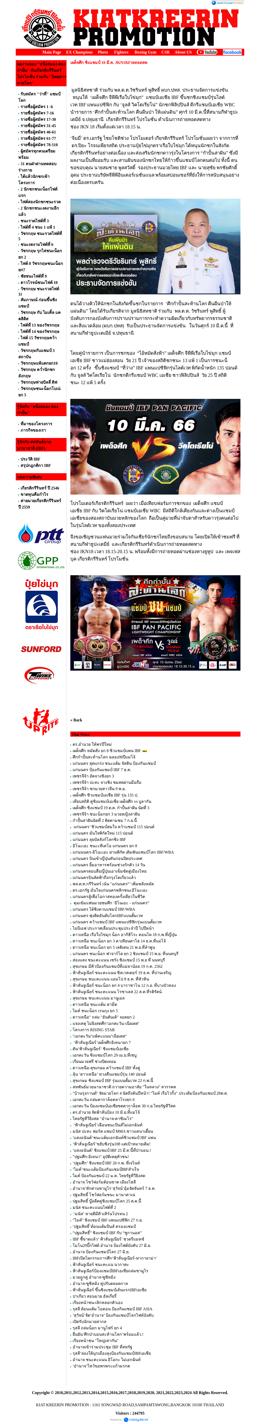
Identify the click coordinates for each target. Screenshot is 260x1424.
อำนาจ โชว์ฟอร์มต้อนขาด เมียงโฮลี (104, 1182)
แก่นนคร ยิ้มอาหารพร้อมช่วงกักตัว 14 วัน (109, 865)
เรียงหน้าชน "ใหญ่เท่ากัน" (95, 1340)
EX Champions (79, 52)
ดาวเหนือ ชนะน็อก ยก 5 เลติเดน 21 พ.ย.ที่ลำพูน (114, 947)
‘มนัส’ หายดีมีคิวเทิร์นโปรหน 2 (101, 1214)
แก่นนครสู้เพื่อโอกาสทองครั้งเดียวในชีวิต (109, 896)
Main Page (51, 52)
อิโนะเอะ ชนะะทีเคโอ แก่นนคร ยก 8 (105, 846)
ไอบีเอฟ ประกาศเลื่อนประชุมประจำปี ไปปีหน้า (113, 928)
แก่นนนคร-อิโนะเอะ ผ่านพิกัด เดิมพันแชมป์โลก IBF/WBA (123, 852)
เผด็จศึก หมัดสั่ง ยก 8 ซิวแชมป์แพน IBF (107, 751)
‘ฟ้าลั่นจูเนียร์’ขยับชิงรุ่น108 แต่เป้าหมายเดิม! (112, 1144)
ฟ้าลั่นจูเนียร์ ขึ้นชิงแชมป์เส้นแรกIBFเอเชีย (110, 1290)
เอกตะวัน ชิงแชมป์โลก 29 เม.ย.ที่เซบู (105, 1055)
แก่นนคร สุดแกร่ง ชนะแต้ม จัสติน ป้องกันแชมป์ (114, 763)
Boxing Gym (145, 52)
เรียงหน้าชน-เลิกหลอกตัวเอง (98, 1302)
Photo (103, 52)
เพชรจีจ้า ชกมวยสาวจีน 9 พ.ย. (99, 789)
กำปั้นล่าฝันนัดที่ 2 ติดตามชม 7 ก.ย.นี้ (105, 820)
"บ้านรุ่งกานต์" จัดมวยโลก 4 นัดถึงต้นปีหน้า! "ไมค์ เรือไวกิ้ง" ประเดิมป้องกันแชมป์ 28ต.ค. (150, 1093)
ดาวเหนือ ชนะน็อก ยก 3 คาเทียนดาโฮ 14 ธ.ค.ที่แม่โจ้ (120, 941)
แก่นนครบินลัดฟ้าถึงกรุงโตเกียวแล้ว (104, 877)
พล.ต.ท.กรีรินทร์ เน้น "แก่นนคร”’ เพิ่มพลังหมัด (113, 884)
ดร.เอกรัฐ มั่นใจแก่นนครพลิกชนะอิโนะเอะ (110, 890)
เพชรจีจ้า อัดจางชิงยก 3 (93, 776)
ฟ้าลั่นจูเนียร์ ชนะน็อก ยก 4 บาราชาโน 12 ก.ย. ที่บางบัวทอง (124, 985)
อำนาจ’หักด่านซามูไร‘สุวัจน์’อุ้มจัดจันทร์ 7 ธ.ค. (114, 1188)
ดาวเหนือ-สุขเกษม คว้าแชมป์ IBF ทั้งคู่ (106, 1068)
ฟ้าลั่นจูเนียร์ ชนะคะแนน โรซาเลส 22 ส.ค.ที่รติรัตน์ (117, 992)
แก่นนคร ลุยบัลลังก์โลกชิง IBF (99, 839)
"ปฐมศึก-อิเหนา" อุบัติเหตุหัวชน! (101, 1157)
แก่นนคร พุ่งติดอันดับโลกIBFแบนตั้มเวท (108, 915)
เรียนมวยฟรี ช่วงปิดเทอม (94, 1061)
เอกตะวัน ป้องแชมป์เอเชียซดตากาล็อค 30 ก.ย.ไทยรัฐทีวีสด (124, 1106)
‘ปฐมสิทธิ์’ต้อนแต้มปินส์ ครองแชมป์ (104, 1226)
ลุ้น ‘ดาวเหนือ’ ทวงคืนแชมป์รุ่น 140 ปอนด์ (110, 1074)
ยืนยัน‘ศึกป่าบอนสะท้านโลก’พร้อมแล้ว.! (108, 1334)
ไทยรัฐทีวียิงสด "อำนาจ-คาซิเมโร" (103, 1118)
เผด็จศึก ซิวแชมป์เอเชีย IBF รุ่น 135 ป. (105, 795)
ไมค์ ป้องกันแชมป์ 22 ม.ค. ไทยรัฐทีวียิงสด (109, 1176)
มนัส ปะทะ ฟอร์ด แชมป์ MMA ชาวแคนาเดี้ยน (113, 1131)
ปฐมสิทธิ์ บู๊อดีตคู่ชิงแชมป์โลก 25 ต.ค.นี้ (107, 1201)
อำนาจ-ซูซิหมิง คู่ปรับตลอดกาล (100, 1283)
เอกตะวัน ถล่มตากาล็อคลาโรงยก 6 (104, 1099)
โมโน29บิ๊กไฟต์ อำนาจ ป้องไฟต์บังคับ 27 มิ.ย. (112, 1245)
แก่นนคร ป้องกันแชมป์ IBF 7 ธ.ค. (102, 770)
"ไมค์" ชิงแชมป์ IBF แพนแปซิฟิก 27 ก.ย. (108, 1220)
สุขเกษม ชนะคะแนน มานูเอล (99, 998)
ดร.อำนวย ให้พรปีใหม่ (92, 744)
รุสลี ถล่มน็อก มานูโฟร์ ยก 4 (97, 1328)
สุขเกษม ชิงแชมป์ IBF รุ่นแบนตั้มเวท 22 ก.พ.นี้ (113, 1080)
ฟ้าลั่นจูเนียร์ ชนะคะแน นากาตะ (101, 1264)
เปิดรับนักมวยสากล (89, 1321)
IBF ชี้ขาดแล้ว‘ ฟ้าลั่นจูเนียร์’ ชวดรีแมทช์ (108, 1239)
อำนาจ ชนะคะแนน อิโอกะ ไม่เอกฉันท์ (107, 1360)
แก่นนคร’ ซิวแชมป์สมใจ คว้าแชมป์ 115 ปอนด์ (113, 827)
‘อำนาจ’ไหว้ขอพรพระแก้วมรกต (101, 1366)
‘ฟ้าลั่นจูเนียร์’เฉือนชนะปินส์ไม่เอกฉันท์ (107, 1125)
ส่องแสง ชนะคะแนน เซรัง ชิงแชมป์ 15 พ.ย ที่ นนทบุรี (119, 960)
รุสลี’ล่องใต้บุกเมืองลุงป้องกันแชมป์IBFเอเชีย (112, 1353)
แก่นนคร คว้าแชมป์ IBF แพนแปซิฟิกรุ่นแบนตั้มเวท (117, 922)
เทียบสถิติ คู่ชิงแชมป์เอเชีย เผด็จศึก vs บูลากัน (112, 801)
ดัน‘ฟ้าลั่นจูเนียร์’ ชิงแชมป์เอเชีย (100, 1049)
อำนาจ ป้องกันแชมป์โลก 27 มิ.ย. (101, 1252)
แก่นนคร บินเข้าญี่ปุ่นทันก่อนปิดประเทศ (107, 858)
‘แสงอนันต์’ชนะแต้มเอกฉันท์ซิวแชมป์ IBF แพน (114, 1137)
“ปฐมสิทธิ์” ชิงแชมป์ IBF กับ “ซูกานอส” (107, 1233)
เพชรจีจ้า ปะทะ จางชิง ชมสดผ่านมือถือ (107, 782)
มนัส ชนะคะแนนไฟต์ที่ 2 (94, 1207)
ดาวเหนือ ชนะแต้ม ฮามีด (95, 1004)
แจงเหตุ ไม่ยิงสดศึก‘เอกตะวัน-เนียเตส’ (106, 1023)
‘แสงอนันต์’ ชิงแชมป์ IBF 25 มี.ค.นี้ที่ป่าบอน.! (112, 1150)
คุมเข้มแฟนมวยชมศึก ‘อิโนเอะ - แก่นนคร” (111, 903)
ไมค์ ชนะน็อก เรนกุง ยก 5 (95, 1011)
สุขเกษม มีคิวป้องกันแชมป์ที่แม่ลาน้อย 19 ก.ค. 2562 (117, 966)
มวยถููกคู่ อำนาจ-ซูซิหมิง (94, 1277)
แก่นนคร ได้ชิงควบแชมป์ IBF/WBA (104, 909)
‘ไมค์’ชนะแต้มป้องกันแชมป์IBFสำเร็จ (106, 1169)
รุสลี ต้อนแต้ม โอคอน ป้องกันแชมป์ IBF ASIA (112, 1309)
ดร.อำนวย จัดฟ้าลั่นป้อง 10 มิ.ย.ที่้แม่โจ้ (106, 1112)
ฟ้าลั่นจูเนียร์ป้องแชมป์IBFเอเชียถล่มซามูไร (110, 1271)
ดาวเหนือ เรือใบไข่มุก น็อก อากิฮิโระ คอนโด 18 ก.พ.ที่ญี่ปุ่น (125, 935)
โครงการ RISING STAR (94, 1030)
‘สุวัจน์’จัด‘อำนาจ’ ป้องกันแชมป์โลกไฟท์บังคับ (113, 1315)
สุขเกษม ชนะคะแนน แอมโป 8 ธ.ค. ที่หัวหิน (111, 979)
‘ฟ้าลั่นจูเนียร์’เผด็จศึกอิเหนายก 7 (102, 1042)
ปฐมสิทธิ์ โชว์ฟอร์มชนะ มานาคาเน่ (104, 1195)
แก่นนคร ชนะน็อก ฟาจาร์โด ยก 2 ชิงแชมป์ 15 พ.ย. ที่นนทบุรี (125, 954)
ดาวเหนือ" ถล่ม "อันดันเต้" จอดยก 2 (104, 1017)
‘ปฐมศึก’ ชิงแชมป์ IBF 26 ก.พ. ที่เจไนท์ (106, 1163)
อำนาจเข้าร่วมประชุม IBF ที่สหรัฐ (102, 1347)
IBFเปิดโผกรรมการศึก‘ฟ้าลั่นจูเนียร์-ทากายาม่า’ (115, 1258)
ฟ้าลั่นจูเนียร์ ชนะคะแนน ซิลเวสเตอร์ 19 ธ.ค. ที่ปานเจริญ (122, 973)
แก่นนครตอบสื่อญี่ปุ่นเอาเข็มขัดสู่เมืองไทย (110, 871)
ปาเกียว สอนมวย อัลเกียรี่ (95, 1296)
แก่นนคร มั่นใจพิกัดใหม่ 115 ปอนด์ (103, 833)
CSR (165, 52)
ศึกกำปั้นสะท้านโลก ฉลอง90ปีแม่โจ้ (104, 757)
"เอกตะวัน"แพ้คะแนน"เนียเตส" (100, 1036)
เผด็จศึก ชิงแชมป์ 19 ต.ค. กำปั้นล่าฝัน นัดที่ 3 (111, 808)
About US (183, 52)
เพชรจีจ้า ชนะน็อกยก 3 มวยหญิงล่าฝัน (106, 814)
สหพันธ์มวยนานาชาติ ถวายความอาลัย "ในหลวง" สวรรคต (124, 1087)
